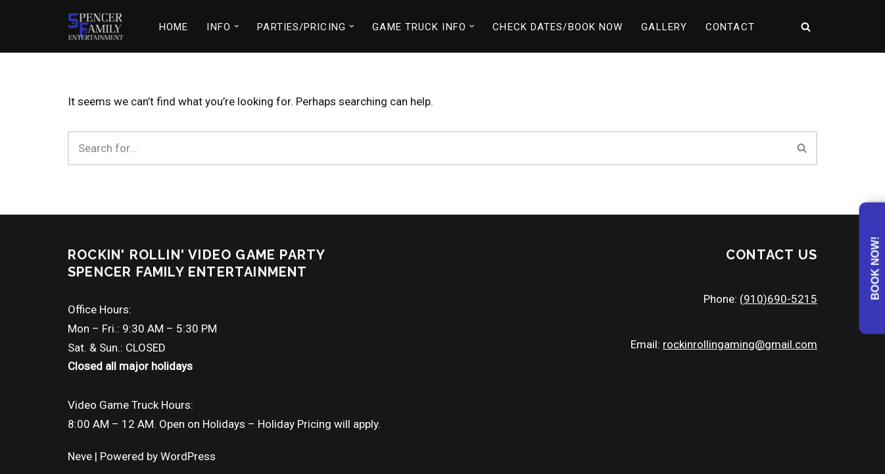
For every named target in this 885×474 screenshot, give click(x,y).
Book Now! (875, 268)
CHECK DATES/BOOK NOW (557, 27)
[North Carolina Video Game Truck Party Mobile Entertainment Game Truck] (96, 26)
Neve (80, 456)
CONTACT (730, 27)
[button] (236, 26)
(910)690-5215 (778, 298)
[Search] (806, 27)
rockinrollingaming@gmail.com (740, 344)
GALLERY (664, 27)
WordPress (188, 456)
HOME (173, 27)
